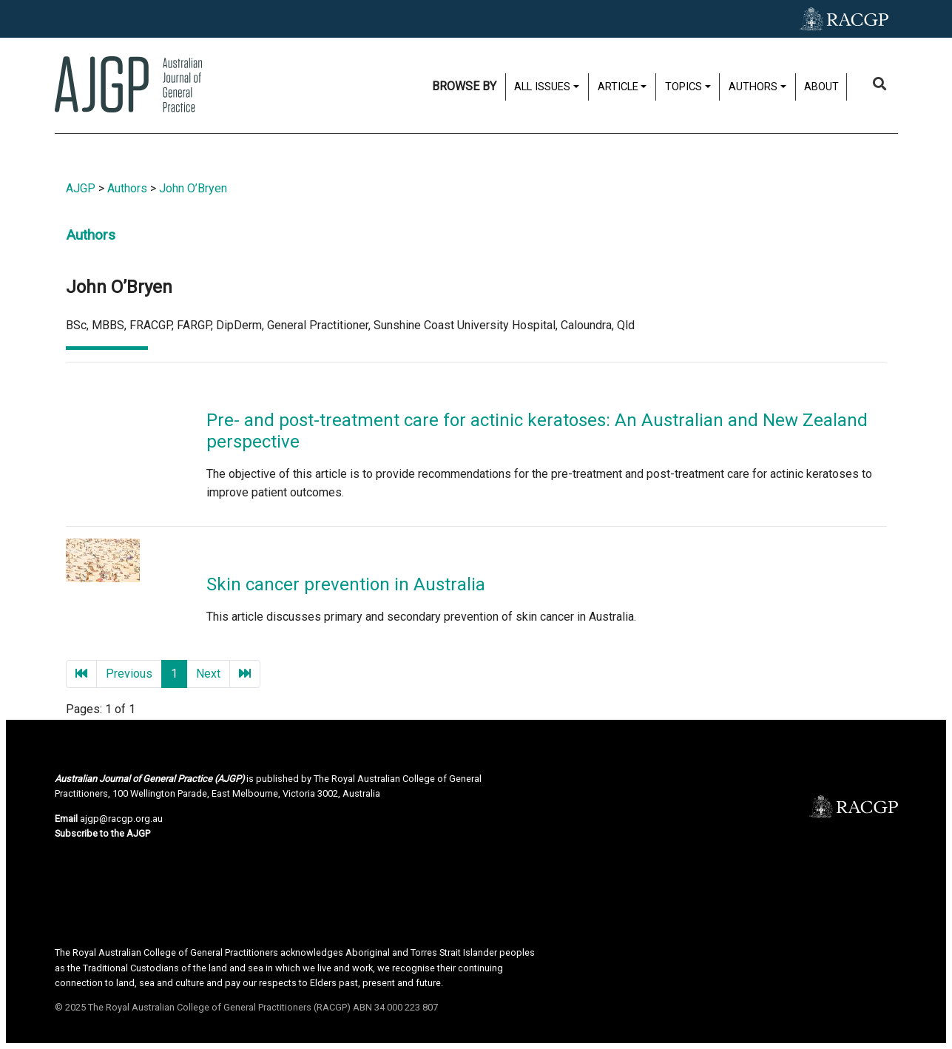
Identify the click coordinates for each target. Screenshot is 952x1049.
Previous (129, 674)
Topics (683, 87)
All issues (542, 87)
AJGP (80, 188)
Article (618, 87)
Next (208, 674)
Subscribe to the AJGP (102, 833)
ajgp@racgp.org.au (121, 818)
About (821, 87)
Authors (753, 87)
